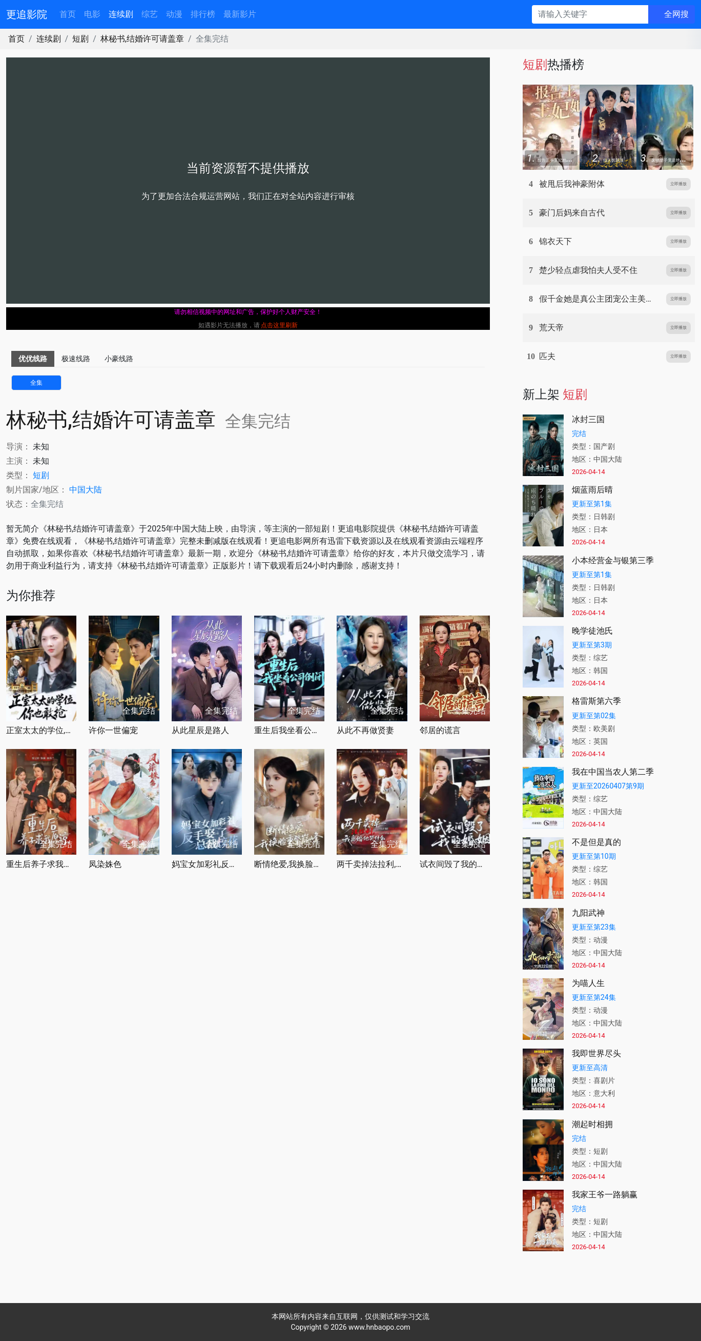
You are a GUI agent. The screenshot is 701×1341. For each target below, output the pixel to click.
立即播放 (678, 184)
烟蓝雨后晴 (592, 490)
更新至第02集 (594, 716)
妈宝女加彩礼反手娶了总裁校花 (207, 864)
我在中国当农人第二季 (613, 772)
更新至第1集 (592, 504)
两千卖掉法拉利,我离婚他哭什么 (372, 864)
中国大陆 (85, 490)
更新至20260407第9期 (608, 786)
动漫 (174, 14)
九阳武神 (588, 913)
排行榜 (203, 14)
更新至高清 (590, 1067)
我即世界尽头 (596, 1053)
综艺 (149, 14)
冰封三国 (588, 419)
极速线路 (75, 358)
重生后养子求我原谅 (41, 864)
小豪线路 (119, 358)
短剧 (80, 39)
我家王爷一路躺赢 (604, 1194)
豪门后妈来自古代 (572, 213)
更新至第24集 (594, 997)
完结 (579, 433)
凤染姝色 (105, 864)
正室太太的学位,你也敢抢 (41, 730)
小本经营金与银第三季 (613, 560)
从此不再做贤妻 (365, 730)
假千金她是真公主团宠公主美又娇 (600, 299)
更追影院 (26, 14)
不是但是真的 (596, 842)
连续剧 (121, 14)
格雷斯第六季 (596, 701)
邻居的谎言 (440, 730)
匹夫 (547, 356)
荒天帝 (551, 327)
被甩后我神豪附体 (572, 184)
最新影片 (239, 14)
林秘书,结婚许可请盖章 (142, 39)
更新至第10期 (594, 856)
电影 (92, 14)
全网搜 (676, 14)
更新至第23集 (594, 927)
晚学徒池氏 (592, 631)
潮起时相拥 (592, 1124)
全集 (36, 382)
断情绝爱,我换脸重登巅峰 (289, 864)
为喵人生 (588, 983)
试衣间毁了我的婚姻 (455, 864)
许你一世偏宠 (113, 730)
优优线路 (32, 358)
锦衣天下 (555, 241)
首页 (67, 14)
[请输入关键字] (590, 14)
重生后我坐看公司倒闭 (289, 730)
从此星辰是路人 (200, 730)
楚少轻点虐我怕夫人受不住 (588, 270)
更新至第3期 (592, 645)
